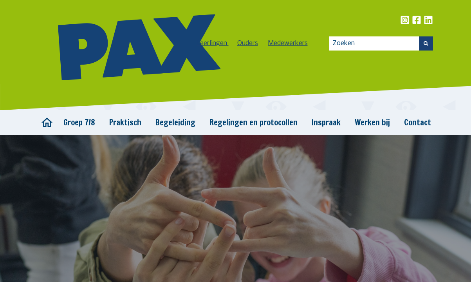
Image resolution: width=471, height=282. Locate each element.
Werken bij (372, 122)
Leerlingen (213, 43)
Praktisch (125, 122)
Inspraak (326, 122)
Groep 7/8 (79, 122)
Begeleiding (175, 122)
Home (47, 122)
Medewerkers (288, 43)
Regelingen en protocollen (253, 122)
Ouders (247, 43)
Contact (417, 122)
